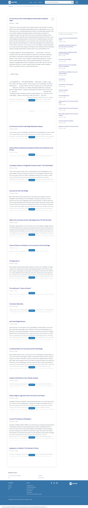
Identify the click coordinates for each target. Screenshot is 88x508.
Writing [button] (39, 2)
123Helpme (10, 6)
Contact (9, 487)
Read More (32, 137)
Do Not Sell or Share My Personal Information (36, 494)
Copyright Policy (30, 485)
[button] (52, 20)
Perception (40, 475)
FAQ (9, 488)
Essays (30, 2)
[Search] (72, 2)
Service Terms (29, 492)
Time (9, 477)
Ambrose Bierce (13, 44)
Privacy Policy (29, 490)
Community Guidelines (31, 487)
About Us (10, 485)
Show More (31, 100)
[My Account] (77, 2)
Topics (35, 2)
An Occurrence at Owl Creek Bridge (33, 44)
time (48, 48)
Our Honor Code (30, 489)
